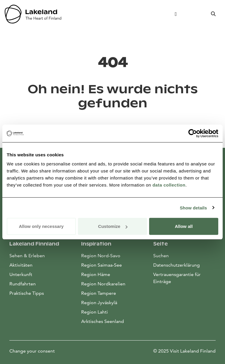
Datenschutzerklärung (176, 265)
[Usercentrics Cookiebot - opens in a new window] (192, 133)
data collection (168, 184)
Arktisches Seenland (102, 321)
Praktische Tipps (26, 293)
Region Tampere (98, 293)
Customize (112, 226)
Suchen (161, 255)
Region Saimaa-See (101, 265)
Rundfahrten (22, 284)
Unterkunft (20, 274)
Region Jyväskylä (99, 302)
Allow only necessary (41, 226)
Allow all (184, 226)
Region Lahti (94, 312)
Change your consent (32, 351)
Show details (193, 207)
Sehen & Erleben (27, 255)
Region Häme (95, 274)
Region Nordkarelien (103, 284)
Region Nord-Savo (100, 255)
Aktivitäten (21, 265)
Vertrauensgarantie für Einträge (177, 278)
